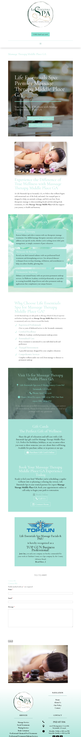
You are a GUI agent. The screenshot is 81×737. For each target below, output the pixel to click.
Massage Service (23, 722)
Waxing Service (23, 728)
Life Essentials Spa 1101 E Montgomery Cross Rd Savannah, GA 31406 (42, 387)
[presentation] (22, 633)
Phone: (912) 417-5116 (42, 393)
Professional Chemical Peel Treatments (23, 733)
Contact (57, 708)
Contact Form (42, 504)
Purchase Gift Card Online (42, 452)
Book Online (42, 494)
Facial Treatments (23, 725)
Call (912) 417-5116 (40, 34)
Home (57, 700)
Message (11, 607)
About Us (57, 702)
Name (10, 589)
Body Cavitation (23, 731)
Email (10, 598)
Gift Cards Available (40, 125)
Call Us (42, 498)
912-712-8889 (40, 575)
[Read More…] (40, 562)
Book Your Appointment (40, 118)
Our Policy (57, 705)
